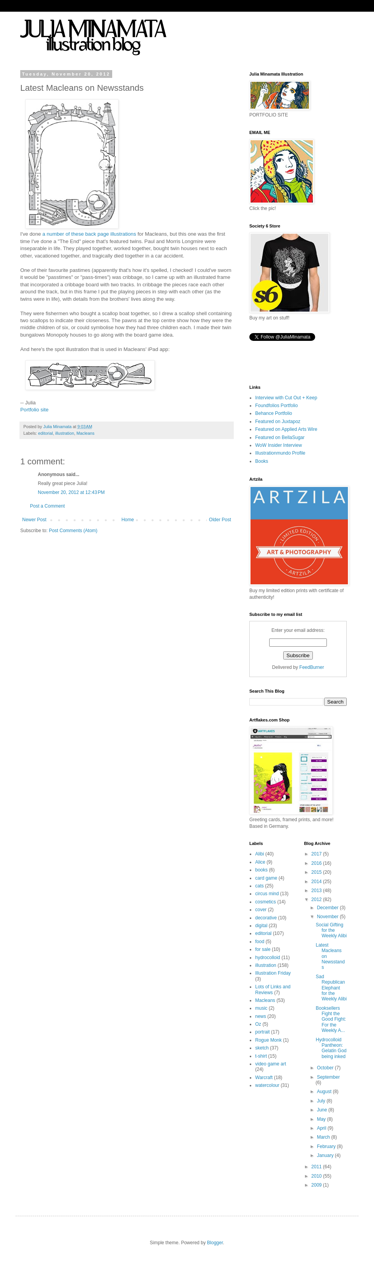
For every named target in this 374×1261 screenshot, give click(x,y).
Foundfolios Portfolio (276, 405)
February (327, 1146)
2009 (317, 1185)
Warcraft (264, 1077)
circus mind (267, 893)
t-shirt (261, 1056)
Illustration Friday (273, 973)
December (328, 907)
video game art (270, 1064)
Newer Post (34, 519)
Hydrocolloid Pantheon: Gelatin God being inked (331, 1048)
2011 (317, 1166)
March (324, 1137)
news (260, 1016)
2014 (317, 881)
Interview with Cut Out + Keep (286, 397)
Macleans (85, 433)
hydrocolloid (267, 957)
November (328, 916)
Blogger (215, 1242)
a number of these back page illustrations (88, 234)
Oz (258, 1024)
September (328, 1077)
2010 (317, 1176)
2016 (317, 863)
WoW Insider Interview (278, 445)
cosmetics (265, 902)
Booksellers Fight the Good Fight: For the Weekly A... (331, 1019)
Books (261, 461)
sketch (262, 1048)
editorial (45, 433)
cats (259, 886)
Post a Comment (47, 506)
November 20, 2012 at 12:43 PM (71, 492)
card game (266, 878)
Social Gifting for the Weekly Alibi (331, 930)
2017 (317, 854)
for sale (262, 949)
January (326, 1155)
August (325, 1091)
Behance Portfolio (273, 413)
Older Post (220, 519)
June (322, 1110)
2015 (317, 872)
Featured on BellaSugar (280, 437)
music (261, 1008)
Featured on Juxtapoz (277, 421)
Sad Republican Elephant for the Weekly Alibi (331, 988)
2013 (317, 890)
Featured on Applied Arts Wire (286, 429)
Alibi (259, 854)
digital (261, 925)
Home (128, 519)
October (326, 1068)
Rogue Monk (268, 1040)
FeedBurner (311, 667)
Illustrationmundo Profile (280, 453)
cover (260, 909)
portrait (262, 1032)
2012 (317, 899)
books (261, 870)
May (322, 1119)
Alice (260, 862)
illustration (64, 433)
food (259, 941)
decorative (266, 918)
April (322, 1128)
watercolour (267, 1085)
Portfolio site (34, 410)
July (321, 1101)
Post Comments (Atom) (73, 530)
